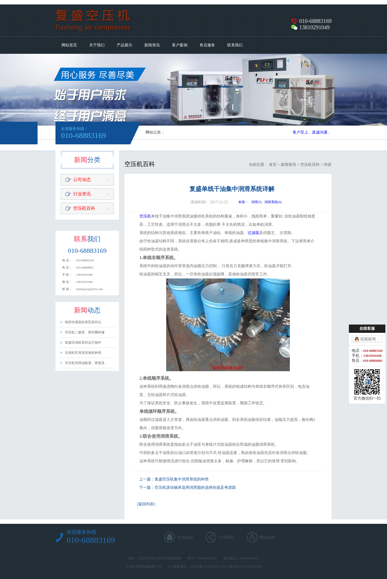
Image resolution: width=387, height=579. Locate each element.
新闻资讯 (152, 45)
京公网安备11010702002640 (242, 567)
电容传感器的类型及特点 (83, 322)
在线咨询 (185, 537)
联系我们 (235, 45)
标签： (243, 202)
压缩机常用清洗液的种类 (83, 353)
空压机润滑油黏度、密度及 (85, 363)
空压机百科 (84, 208)
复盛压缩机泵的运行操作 (83, 342)
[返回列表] (146, 504)
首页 (273, 165)
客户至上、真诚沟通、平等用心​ (320, 132)
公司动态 (82, 179)
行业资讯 (82, 194)
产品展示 (124, 45)
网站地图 (267, 537)
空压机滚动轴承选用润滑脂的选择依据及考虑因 (195, 487)
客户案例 (179, 45)
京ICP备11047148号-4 (205, 567)
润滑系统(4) (273, 202)
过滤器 (253, 233)
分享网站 (226, 537)
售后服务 (207, 45)
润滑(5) (256, 202)
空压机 (145, 216)
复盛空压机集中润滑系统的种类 (182, 479)
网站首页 (69, 45)
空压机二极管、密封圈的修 (85, 332)
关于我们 (97, 45)
